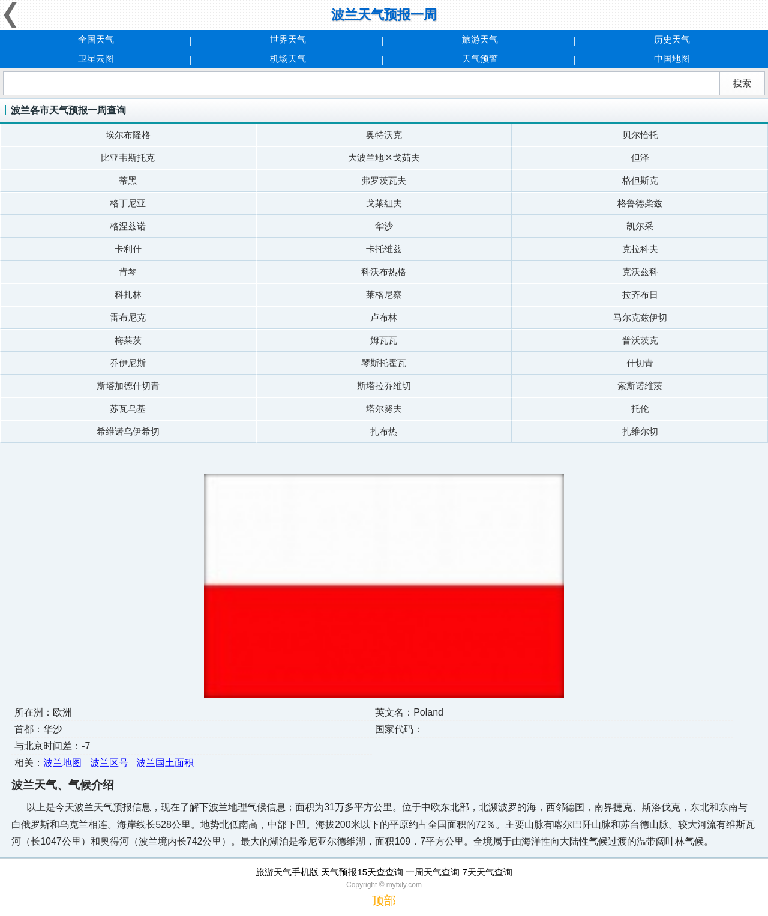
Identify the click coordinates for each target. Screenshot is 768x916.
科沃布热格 (383, 272)
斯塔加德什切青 (128, 386)
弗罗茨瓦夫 (383, 180)
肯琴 (128, 272)
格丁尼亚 (128, 203)
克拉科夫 (640, 249)
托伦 (640, 408)
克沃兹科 (640, 272)
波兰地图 (62, 763)
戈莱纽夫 (384, 203)
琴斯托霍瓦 (383, 363)
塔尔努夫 (384, 408)
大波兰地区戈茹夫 (384, 157)
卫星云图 (96, 58)
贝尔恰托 (640, 135)
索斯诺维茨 (639, 386)
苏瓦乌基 (128, 408)
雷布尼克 (128, 317)
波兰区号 (109, 763)
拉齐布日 (640, 294)
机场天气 (288, 58)
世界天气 (288, 39)
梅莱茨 (128, 340)
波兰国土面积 (165, 763)
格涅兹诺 (128, 226)
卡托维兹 (384, 249)
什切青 (639, 363)
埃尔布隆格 (128, 135)
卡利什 (128, 249)
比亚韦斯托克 (128, 157)
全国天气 (96, 39)
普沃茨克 (640, 340)
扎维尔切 (640, 431)
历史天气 (672, 39)
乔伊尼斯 (128, 363)
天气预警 (480, 58)
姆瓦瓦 (383, 340)
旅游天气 (480, 39)
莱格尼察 (384, 294)
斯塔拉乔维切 (384, 386)
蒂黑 (128, 180)
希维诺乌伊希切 (128, 431)
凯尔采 (639, 226)
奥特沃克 (384, 135)
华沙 (384, 226)
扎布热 (383, 431)
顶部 (384, 900)
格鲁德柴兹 (639, 203)
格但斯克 (640, 180)
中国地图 (672, 58)
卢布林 (383, 317)
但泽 (640, 157)
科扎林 (128, 294)
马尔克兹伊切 (640, 317)
